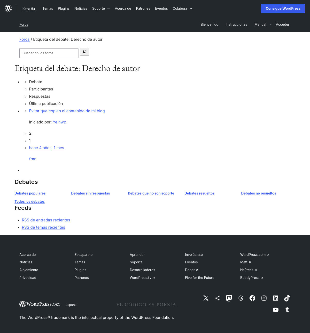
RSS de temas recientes (43, 227)
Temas (80, 262)
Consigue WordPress (283, 8)
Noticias (25, 262)
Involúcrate (194, 254)
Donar (191, 270)
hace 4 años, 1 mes (46, 147)
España (71, 305)
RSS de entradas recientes (46, 220)
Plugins (80, 270)
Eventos (191, 262)
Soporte (136, 262)
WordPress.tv (142, 278)
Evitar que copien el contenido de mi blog (67, 110)
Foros (23, 24)
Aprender (137, 254)
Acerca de (27, 254)
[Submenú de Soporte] (101, 8)
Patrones (82, 278)
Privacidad (27, 278)
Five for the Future (199, 278)
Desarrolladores (142, 270)
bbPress (248, 270)
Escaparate (84, 254)
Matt (245, 262)
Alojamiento (28, 270)
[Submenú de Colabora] (182, 8)
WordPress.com (254, 254)
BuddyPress (251, 278)
